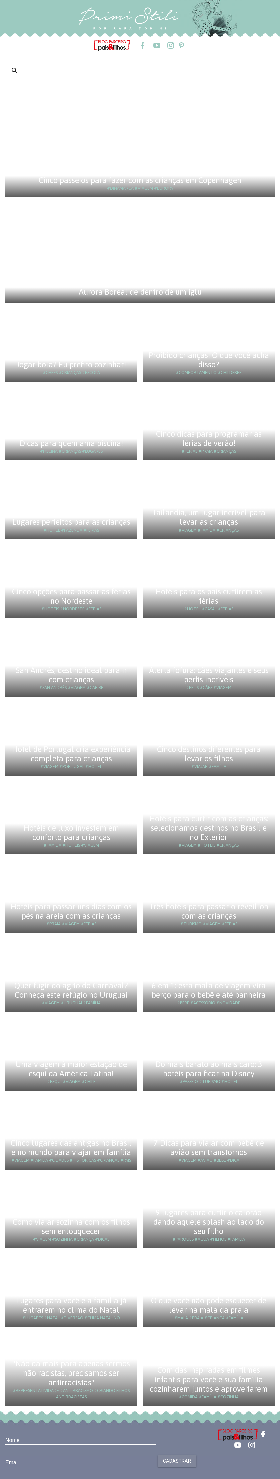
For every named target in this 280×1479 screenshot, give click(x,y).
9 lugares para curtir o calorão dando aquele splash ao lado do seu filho (208, 1222)
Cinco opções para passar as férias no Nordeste (71, 596)
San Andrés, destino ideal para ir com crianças (71, 675)
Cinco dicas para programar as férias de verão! (209, 438)
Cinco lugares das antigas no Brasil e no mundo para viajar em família (71, 1147)
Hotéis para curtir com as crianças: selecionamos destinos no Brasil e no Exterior (208, 828)
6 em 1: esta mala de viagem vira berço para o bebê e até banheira (209, 990)
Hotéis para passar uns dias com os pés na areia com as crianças (71, 911)
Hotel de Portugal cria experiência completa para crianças (71, 754)
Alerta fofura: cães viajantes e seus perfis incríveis (209, 675)
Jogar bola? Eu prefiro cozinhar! (71, 364)
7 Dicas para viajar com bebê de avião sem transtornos (209, 1147)
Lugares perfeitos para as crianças (71, 521)
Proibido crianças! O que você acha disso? (208, 360)
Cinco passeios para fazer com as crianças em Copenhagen (140, 180)
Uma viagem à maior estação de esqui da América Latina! (71, 1069)
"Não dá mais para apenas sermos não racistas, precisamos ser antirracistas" (71, 1373)
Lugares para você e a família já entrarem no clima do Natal (71, 1305)
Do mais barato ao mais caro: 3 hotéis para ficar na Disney (208, 1069)
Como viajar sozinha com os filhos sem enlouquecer (71, 1226)
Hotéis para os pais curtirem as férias (208, 596)
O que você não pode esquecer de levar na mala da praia (208, 1305)
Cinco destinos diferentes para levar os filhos (209, 754)
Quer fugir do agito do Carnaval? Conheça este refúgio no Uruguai (71, 990)
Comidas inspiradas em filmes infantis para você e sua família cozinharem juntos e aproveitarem (209, 1379)
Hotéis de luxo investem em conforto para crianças (71, 832)
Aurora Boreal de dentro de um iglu (140, 291)
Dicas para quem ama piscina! (71, 443)
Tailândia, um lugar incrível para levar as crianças (208, 517)
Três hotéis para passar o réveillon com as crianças (208, 911)
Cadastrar (177, 1461)
